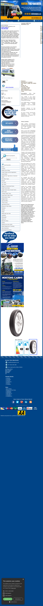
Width (2, 93)
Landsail (8, 378)
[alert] (13, 591)
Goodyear (8, 384)
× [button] (23, 579)
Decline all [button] (18, 599)
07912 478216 (4, 27)
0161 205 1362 (4, 28)
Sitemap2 (30, 399)
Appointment (3, 21)
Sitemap (26, 399)
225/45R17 (8, 394)
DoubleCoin (8, 381)
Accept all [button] (7, 599)
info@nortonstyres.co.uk (28, 20)
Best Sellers (9, 388)
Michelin (8, 383)
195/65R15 (8, 391)
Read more (13, 588)
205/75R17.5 (9, 393)
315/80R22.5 (9, 396)
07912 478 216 (31, 22)
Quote (6, 20)
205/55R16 (8, 392)
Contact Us (18, 399)
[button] (13, 602)
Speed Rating (4, 100)
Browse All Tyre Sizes (11, 390)
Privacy (22, 399)
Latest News (10, 21)
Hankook (8, 380)
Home (2, 20)
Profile (2, 96)
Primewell (8, 379)
